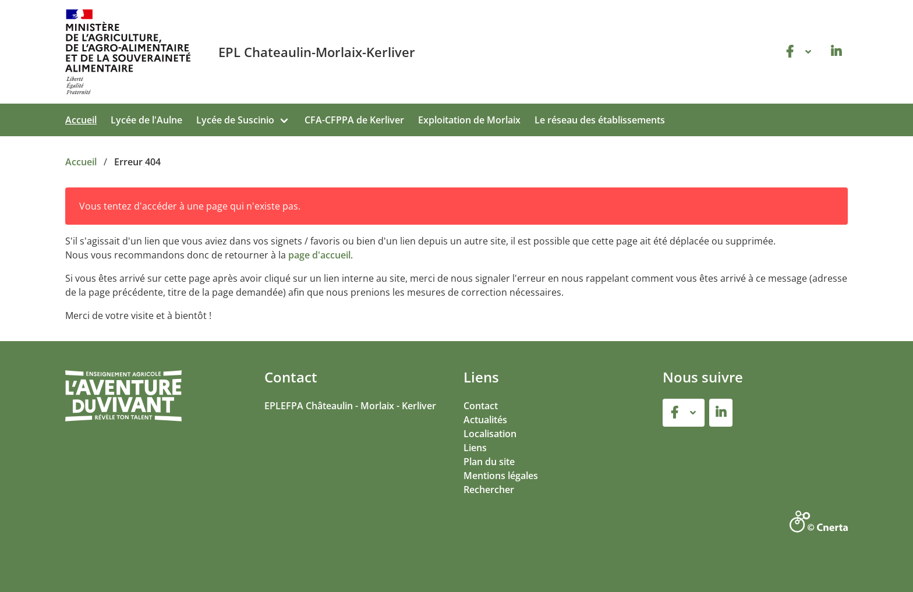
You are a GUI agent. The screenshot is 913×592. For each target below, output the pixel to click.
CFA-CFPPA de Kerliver (354, 120)
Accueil (81, 120)
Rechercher (488, 489)
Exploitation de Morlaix (469, 120)
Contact (480, 405)
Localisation (489, 433)
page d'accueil (319, 255)
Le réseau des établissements (600, 120)
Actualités (485, 419)
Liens (475, 447)
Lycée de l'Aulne (146, 120)
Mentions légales (500, 475)
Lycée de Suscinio (235, 120)
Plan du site (489, 461)
